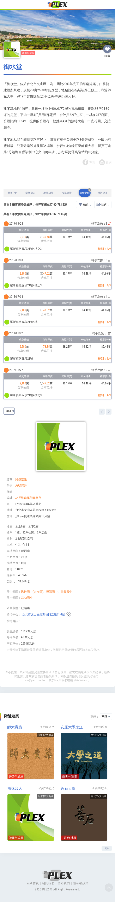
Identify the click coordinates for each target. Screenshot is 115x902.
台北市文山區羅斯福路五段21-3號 (43, 614)
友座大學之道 (72, 727)
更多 (107, 848)
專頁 (92, 162)
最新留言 (30, 192)
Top (109, 887)
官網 (108, 162)
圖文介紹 (12, 192)
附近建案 (103, 192)
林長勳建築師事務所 (28, 497)
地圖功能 (48, 192)
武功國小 (27, 597)
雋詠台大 (14, 788)
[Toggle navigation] (5, 5)
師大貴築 (14, 727)
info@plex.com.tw (34, 680)
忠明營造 (21, 485)
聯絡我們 (64, 883)
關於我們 (48, 883)
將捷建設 (21, 479)
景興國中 (66, 591)
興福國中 (52, 591)
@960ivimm (80, 680)
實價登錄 (85, 191)
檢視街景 (67, 192)
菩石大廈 (68, 788)
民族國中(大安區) (32, 591)
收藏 (107, 47)
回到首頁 (32, 883)
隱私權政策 (81, 883)
